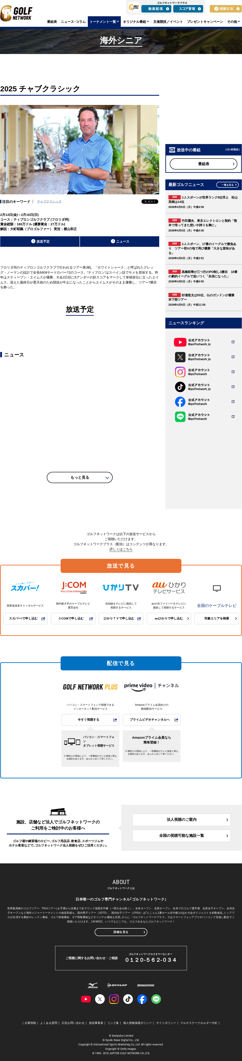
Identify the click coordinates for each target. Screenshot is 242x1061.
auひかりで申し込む (169, 618)
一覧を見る (228, 185)
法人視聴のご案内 (182, 819)
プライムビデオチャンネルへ (150, 719)
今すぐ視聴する (88, 719)
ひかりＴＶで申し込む (119, 618)
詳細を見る (121, 932)
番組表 (203, 164)
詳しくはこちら (121, 549)
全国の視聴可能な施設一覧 (181, 836)
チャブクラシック (49, 201)
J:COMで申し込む (71, 618)
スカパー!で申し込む (23, 618)
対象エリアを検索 (216, 618)
